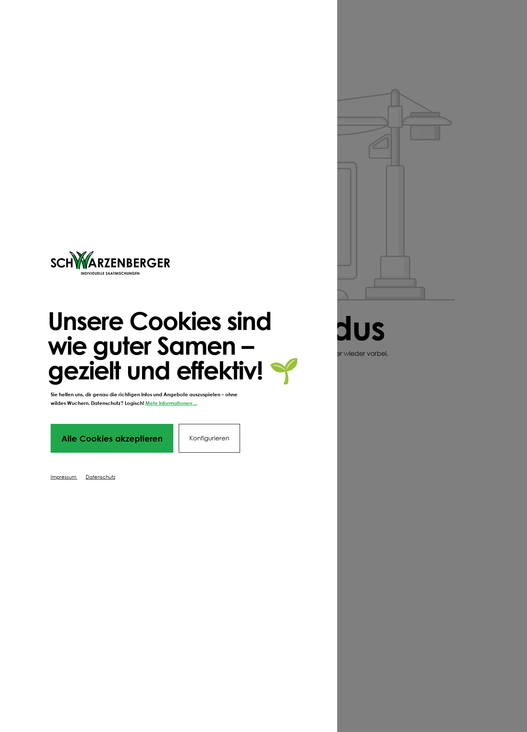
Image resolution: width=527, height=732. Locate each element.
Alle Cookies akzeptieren (112, 438)
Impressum (64, 476)
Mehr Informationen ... (171, 403)
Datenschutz (100, 476)
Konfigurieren (209, 438)
